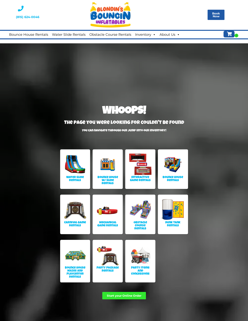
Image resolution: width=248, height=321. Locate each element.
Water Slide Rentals (69, 34)
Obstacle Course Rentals (110, 34)
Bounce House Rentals (28, 34)
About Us (170, 34)
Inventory (145, 34)
